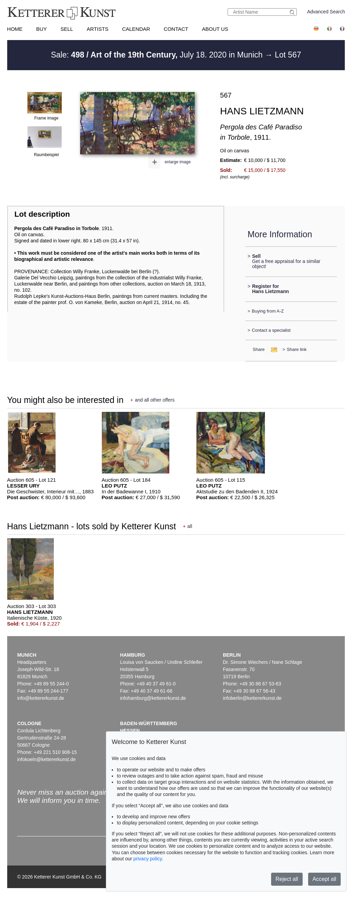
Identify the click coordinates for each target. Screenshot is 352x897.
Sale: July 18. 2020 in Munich (158, 54)
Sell (66, 29)
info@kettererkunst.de (40, 698)
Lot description (42, 214)
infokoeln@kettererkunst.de (46, 759)
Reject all (287, 879)
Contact (176, 29)
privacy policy (147, 858)
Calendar (136, 29)
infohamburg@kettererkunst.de (153, 698)
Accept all (324, 879)
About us (215, 29)
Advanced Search (326, 11)
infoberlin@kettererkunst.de (252, 698)
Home (15, 29)
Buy (41, 29)
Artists (97, 29)
